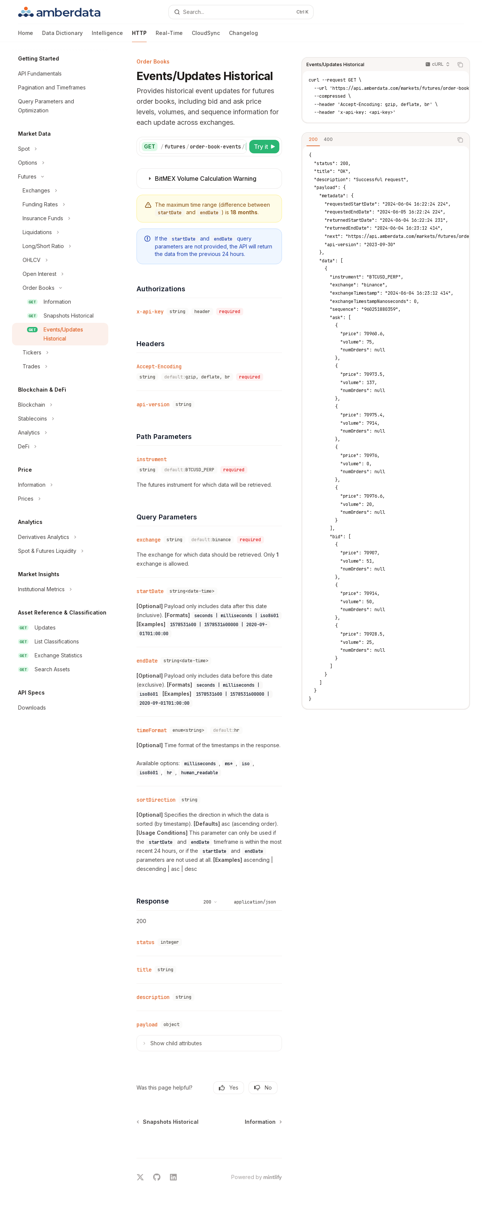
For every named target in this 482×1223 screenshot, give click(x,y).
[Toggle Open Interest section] (60, 274)
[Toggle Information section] (60, 485)
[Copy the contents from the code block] (460, 65)
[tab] (313, 139)
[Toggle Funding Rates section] (60, 204)
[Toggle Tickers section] (60, 352)
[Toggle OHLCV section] (60, 260)
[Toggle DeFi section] (60, 446)
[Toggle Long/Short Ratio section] (60, 246)
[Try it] (264, 146)
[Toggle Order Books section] (60, 288)
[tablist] (377, 139)
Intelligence (107, 36)
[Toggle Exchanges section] (60, 190)
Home (25, 36)
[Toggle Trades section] (60, 366)
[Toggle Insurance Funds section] (60, 218)
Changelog (243, 36)
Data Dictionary (62, 36)
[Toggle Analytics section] (60, 432)
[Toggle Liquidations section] (60, 232)
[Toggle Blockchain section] (60, 405)
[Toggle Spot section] (60, 149)
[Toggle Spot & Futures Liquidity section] (60, 551)
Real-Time (169, 36)
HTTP (139, 36)
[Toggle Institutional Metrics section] (60, 589)
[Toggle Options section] (60, 163)
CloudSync (206, 36)
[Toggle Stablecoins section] (60, 418)
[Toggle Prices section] (60, 499)
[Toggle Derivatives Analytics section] (60, 537)
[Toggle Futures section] (60, 176)
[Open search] (241, 12)
